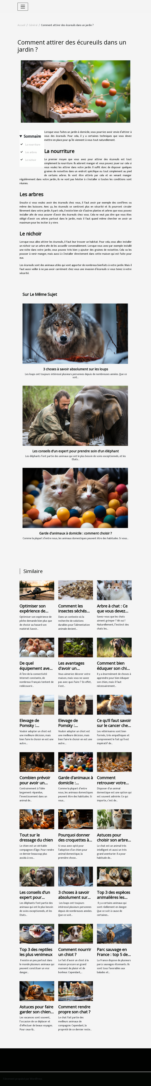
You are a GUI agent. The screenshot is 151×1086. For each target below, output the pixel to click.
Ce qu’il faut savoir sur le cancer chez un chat (114, 725)
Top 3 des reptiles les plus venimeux (36, 952)
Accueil (21, 25)
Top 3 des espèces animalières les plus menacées (113, 897)
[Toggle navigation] (23, 7)
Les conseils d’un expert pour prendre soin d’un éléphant (75, 451)
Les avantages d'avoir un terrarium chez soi (75, 668)
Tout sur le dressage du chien (36, 837)
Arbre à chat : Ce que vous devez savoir (112, 611)
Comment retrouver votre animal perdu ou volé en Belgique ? (113, 785)
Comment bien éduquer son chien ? (114, 668)
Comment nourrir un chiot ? (74, 952)
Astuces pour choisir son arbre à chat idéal (114, 840)
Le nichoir (31, 160)
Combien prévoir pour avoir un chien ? (35, 782)
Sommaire (32, 137)
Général (33, 25)
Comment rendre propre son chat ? (74, 1009)
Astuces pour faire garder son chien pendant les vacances (36, 1014)
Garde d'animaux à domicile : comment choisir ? (75, 533)
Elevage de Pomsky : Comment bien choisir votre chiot (36, 728)
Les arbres (31, 152)
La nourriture (33, 144)
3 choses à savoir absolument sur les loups (75, 369)
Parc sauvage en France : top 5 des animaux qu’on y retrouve (113, 957)
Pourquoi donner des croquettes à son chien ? (74, 840)
